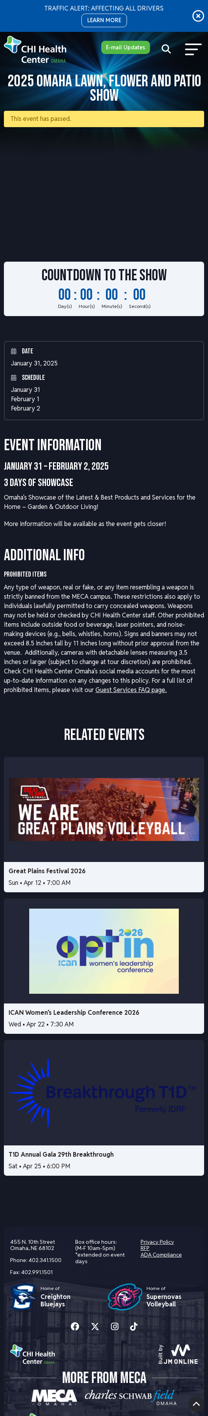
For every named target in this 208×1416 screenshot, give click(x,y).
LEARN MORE (104, 20)
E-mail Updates (125, 47)
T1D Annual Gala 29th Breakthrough (61, 1154)
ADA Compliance (161, 1254)
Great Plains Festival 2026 (47, 871)
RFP (145, 1248)
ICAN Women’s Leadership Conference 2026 (74, 1013)
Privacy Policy (157, 1241)
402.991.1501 (37, 1272)
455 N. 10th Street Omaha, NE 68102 (32, 1245)
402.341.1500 (45, 1260)
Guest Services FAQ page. (131, 690)
